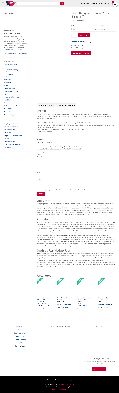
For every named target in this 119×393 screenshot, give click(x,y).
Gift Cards (7, 103)
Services (6, 139)
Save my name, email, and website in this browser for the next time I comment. (61, 190)
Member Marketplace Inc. (67, 384)
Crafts (6, 94)
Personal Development (11, 127)
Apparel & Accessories (10, 65)
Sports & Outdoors (9, 142)
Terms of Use (20, 346)
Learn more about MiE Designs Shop (15, 54)
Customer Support (20, 339)
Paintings (9, 72)
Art (5, 68)
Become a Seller (19, 333)
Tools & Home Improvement (12, 145)
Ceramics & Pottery (12, 70)
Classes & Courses (9, 88)
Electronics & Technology (11, 97)
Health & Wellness (9, 109)
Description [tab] (43, 105)
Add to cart (84, 35)
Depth (73, 29)
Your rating (41, 152)
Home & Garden (9, 112)
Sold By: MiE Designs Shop (81, 41)
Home (20, 330)
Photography (10, 74)
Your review (41, 156)
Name (39, 172)
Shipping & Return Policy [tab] (67, 105)
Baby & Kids (7, 79)
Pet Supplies (7, 133)
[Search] (62, 3)
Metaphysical (8, 118)
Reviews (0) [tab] (52, 105)
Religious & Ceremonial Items (13, 136)
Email (39, 180)
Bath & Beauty (8, 82)
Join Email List (99, 369)
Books (6, 85)
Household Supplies (10, 115)
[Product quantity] (74, 35)
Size (72, 25)
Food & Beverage (9, 100)
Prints (8, 76)
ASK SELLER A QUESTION (81, 53)
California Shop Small (11, 3)
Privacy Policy (55, 389)
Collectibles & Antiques (11, 91)
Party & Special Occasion (11, 124)
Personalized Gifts (9, 130)
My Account (20, 336)
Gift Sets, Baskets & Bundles (12, 106)
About (20, 343)
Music (5, 121)
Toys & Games (8, 147)
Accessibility (64, 389)
